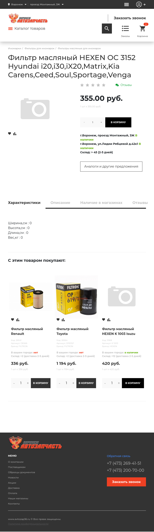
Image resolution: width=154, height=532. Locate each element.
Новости (13, 477)
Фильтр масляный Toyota (72, 331)
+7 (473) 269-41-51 (124, 463)
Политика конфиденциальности (28, 523)
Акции (12, 482)
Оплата (12, 493)
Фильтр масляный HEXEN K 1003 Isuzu (118, 331)
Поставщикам (16, 467)
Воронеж (17, 4)
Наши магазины (18, 498)
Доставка (13, 487)
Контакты (14, 503)
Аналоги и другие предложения (111, 166)
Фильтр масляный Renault (27, 331)
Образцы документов (21, 472)
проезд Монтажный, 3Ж (45, 4)
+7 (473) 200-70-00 (125, 470)
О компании (15, 461)
